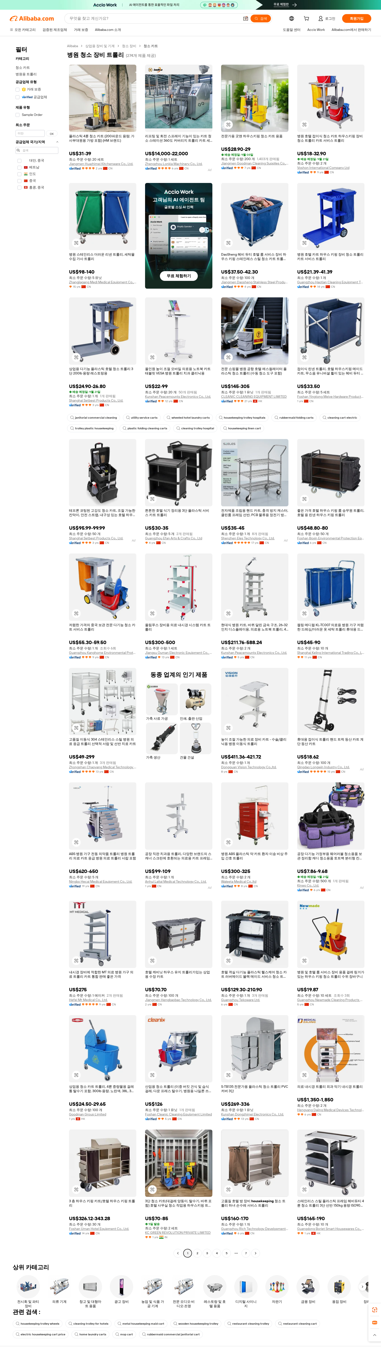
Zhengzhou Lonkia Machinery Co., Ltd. (173, 164)
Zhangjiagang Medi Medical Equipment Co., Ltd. (102, 282)
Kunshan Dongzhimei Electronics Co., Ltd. (252, 1114)
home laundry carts (90, 1334)
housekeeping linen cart (242, 428)
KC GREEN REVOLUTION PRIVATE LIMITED (178, 1233)
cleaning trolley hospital (195, 428)
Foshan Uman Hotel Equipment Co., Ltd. (99, 1229)
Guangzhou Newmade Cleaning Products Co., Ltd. (330, 1000)
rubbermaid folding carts (294, 418)
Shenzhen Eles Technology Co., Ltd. (248, 538)
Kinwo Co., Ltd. (308, 885)
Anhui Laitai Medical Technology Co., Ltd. (176, 881)
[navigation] (37, 650)
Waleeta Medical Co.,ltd (238, 881)
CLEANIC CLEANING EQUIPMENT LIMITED (254, 396)
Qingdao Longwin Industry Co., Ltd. (323, 767)
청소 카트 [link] (151, 46)
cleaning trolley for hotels (88, 1324)
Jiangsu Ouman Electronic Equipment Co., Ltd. (178, 653)
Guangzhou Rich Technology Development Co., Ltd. (254, 1229)
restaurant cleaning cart (297, 1324)
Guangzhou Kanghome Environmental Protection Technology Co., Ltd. (102, 653)
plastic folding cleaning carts (145, 428)
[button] (246, 18)
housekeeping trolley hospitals (242, 418)
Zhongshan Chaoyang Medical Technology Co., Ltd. (102, 767)
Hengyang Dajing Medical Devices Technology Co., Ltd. (330, 1110)
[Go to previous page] (177, 1253)
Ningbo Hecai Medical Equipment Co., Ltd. (100, 881)
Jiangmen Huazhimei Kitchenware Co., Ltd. (101, 164)
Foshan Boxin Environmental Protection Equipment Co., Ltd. (330, 538)
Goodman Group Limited (87, 1114)
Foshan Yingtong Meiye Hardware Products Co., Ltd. (330, 396)
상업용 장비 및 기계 (100, 46)
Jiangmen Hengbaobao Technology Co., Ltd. (178, 1000)
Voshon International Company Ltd (323, 168)
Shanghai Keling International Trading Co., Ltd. (330, 653)
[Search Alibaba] (154, 18)
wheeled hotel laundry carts (188, 418)
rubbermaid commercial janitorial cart (171, 1334)
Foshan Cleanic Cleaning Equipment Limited (178, 1114)
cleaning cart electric (340, 418)
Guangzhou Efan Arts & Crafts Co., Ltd (173, 538)
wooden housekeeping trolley (195, 1324)
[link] (374, 1310)
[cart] (307, 19)
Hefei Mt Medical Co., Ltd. (88, 1000)
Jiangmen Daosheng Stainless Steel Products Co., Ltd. (254, 282)
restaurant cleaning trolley (248, 1324)
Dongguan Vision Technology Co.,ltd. (249, 767)
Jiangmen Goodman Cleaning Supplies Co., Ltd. (254, 163)
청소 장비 (129, 46)
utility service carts (141, 418)
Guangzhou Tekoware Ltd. (240, 1000)
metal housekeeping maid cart (141, 1324)
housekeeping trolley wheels (37, 1324)
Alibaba (72, 46)
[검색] (261, 18)
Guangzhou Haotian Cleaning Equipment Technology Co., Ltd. (330, 282)
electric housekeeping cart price (40, 1334)
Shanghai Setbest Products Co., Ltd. (96, 400)
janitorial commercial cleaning (93, 418)
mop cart (124, 1334)
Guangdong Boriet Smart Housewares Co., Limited (330, 1229)
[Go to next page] (255, 1253)
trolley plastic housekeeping (91, 428)
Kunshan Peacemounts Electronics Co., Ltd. (178, 396)
